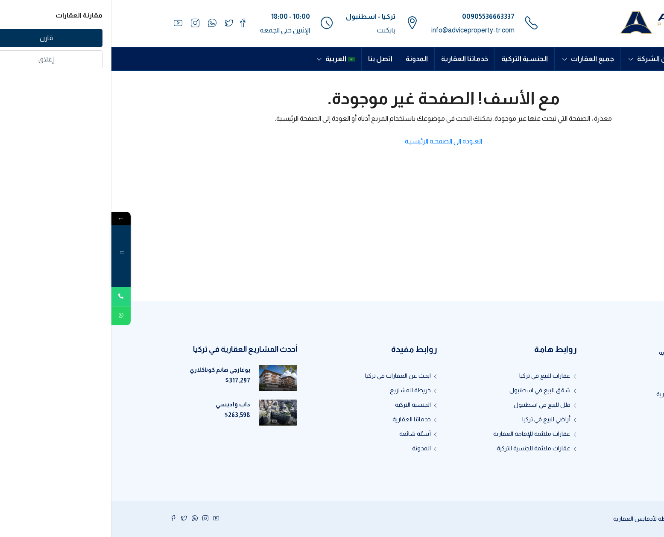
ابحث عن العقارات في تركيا (286, 375)
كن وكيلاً (588, 423)
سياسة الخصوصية (576, 452)
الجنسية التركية (413, 58)
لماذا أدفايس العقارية (572, 394)
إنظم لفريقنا (583, 408)
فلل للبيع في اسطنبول (430, 404)
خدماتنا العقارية (353, 58)
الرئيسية (586, 58)
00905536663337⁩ (377, 16)
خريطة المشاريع (298, 390)
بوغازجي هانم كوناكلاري (108, 369)
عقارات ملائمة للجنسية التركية (422, 448)
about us (587, 379)
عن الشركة (542, 58)
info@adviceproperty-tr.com (361, 30)
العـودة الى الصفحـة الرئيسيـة (332, 141)
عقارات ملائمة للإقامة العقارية (420, 433)
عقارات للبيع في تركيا (433, 375)
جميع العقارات (481, 58)
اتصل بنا (269, 58)
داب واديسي (121, 404)
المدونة (305, 58)
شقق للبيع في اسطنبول (428, 390)
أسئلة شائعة (303, 433)
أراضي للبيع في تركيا (435, 419)
